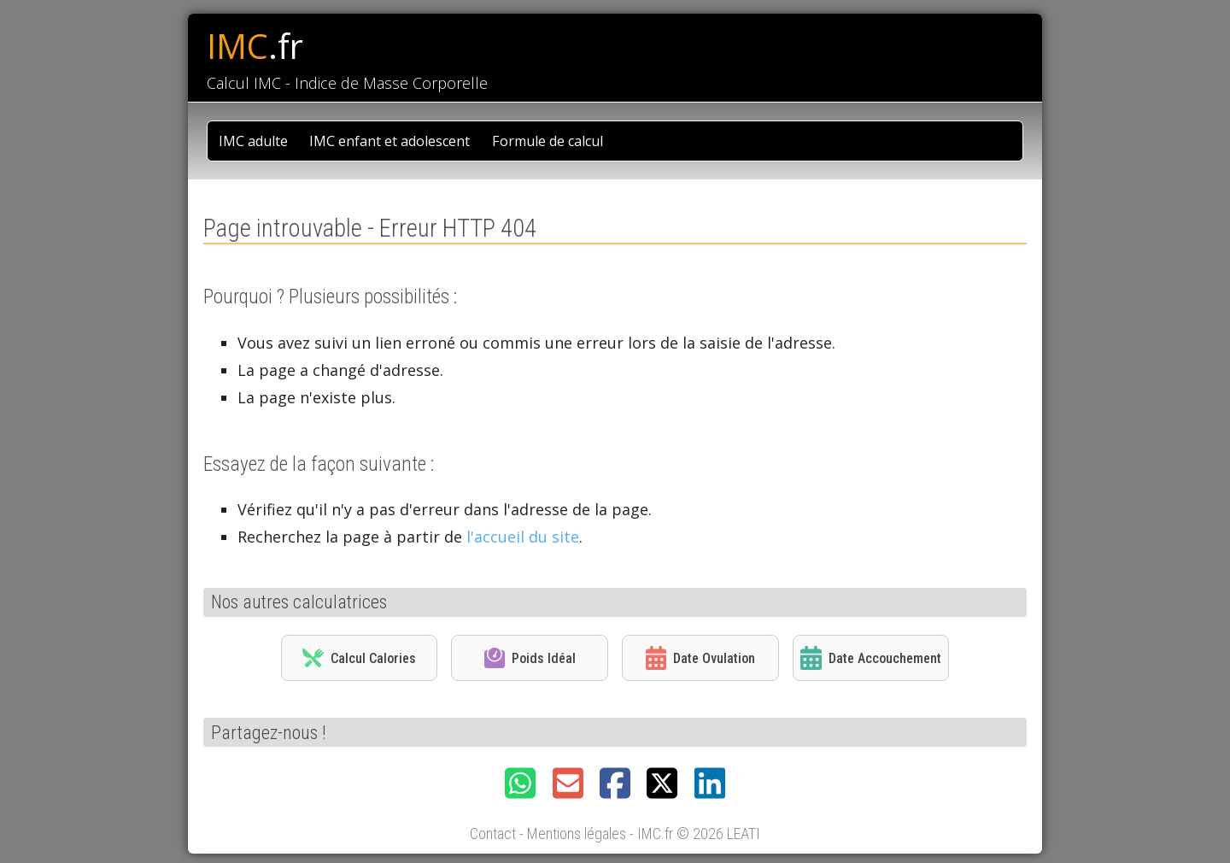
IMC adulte (253, 141)
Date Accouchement (870, 658)
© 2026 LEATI (718, 833)
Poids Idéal (530, 658)
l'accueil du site (522, 536)
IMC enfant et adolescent (389, 141)
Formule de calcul (547, 141)
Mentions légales (576, 833)
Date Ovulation (700, 658)
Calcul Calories (358, 658)
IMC (255, 46)
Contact (493, 833)
